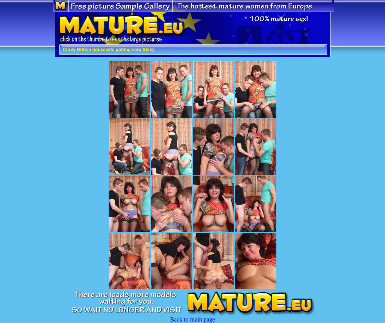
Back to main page (192, 319)
